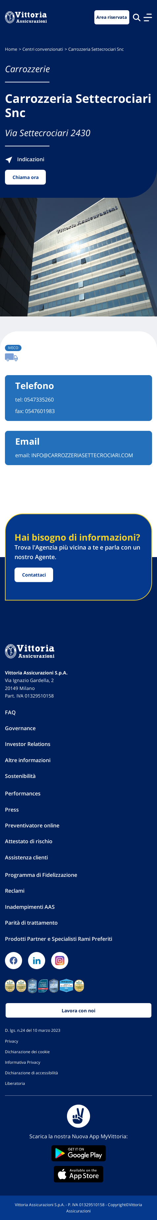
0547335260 (39, 399)
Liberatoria (15, 1083)
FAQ (10, 712)
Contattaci (34, 575)
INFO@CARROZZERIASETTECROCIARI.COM (82, 455)
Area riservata (111, 17)
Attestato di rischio (28, 841)
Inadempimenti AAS (30, 906)
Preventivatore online (32, 825)
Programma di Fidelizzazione (41, 874)
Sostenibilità (20, 776)
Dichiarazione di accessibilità (31, 1072)
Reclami (14, 890)
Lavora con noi (78, 1010)
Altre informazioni (27, 760)
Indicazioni (24, 159)
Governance (20, 728)
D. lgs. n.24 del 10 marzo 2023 (32, 1030)
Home (11, 49)
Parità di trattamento (31, 922)
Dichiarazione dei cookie (27, 1051)
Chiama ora (26, 177)
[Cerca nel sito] (137, 17)
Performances (23, 793)
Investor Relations (27, 744)
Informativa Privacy (22, 1062)
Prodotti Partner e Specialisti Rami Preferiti (58, 938)
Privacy (11, 1041)
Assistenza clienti (26, 857)
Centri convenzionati (42, 49)
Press (12, 809)
